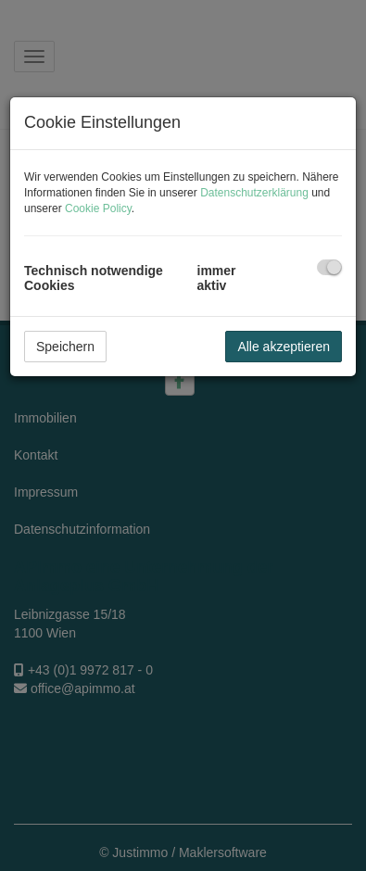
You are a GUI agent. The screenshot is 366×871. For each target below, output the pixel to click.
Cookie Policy (98, 208)
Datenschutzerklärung (254, 192)
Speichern (65, 346)
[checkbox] (329, 267)
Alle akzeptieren (283, 346)
